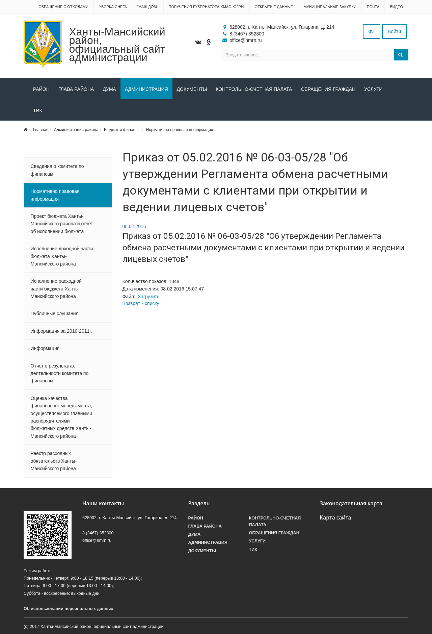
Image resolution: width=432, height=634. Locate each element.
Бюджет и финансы (122, 129)
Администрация (146, 89)
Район (41, 89)
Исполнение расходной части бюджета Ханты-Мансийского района (56, 288)
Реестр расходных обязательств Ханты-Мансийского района (54, 461)
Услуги (373, 89)
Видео (396, 7)
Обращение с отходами (63, 7)
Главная (41, 129)
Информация (45, 348)
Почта (373, 7)
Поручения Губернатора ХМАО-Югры (206, 7)
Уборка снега (113, 7)
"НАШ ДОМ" (147, 7)
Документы (192, 89)
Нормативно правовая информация (179, 129)
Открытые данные (274, 7)
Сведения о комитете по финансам (57, 169)
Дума (109, 89)
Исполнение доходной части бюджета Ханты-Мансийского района (62, 256)
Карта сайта (335, 517)
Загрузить (149, 296)
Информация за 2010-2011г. (61, 331)
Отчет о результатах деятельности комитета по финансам (60, 373)
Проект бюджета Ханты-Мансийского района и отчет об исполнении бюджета (62, 223)
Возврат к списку (141, 303)
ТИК (37, 110)
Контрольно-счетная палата (254, 89)
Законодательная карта (351, 503)
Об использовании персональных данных (68, 608)
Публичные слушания (55, 313)
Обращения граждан (328, 89)
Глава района (76, 89)
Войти (394, 31)
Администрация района (76, 129)
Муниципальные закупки (329, 7)
